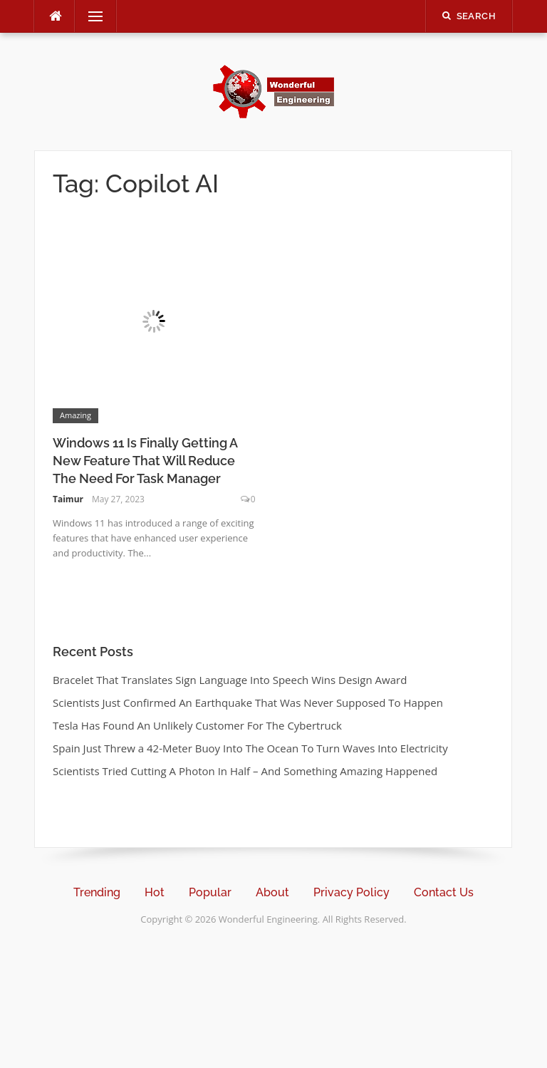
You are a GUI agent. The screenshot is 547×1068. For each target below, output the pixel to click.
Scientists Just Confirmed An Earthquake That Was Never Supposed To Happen (248, 702)
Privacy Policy (351, 892)
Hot (155, 892)
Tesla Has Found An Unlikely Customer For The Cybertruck (197, 725)
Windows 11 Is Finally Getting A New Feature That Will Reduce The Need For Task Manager (145, 460)
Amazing (75, 415)
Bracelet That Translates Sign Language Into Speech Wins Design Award (230, 680)
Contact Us (444, 892)
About (272, 892)
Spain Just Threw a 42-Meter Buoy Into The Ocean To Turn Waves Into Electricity (250, 748)
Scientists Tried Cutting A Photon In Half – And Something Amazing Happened (245, 771)
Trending (96, 892)
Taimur (68, 499)
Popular (210, 892)
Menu (89, 16)
